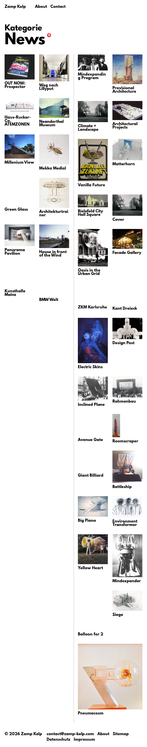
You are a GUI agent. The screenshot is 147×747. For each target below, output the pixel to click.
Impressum (84, 739)
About (41, 7)
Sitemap (121, 734)
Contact (58, 7)
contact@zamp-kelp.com (70, 734)
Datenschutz (58, 739)
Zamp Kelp (15, 7)
